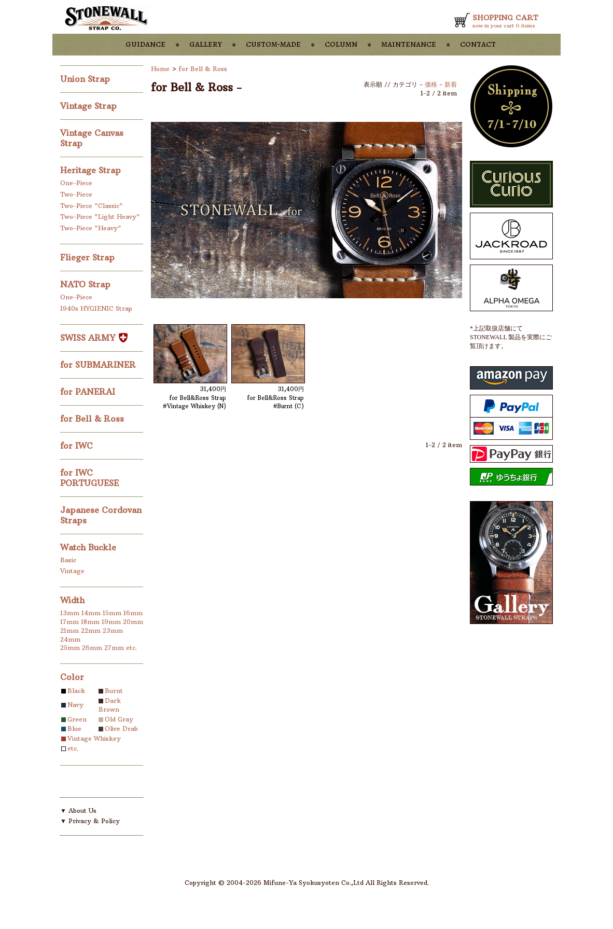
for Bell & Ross (93, 418)
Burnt (114, 691)
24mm (70, 639)
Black (76, 691)
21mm (69, 630)
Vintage (72, 571)
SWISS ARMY (94, 337)
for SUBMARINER (99, 364)
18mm (90, 622)
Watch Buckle (89, 547)
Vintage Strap (89, 106)
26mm (92, 647)
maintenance (408, 43)
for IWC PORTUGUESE (90, 477)
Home (160, 69)
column (341, 43)
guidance (145, 43)
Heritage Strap (91, 170)
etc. (131, 647)
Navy (75, 705)
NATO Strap (86, 284)
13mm (69, 613)
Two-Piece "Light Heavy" (100, 216)
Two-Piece (76, 194)
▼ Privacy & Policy (90, 821)
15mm (112, 613)
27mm (114, 647)
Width (72, 600)
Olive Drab (121, 728)
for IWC (77, 445)
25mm (70, 647)
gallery (205, 43)
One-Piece (76, 183)
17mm (69, 622)
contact (478, 43)
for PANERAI (89, 391)
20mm (133, 622)
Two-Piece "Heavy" (90, 228)
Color (72, 677)
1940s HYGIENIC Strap (96, 308)
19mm (111, 622)
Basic (68, 560)
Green (77, 719)
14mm (91, 613)
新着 (450, 84)
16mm (133, 613)
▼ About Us (78, 810)
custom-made (273, 43)
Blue (74, 728)
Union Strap (86, 79)
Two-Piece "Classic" (91, 206)
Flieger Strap (88, 257)
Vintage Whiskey (94, 738)
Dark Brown (110, 705)
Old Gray (119, 719)
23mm (113, 630)
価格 (431, 84)
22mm (91, 630)
